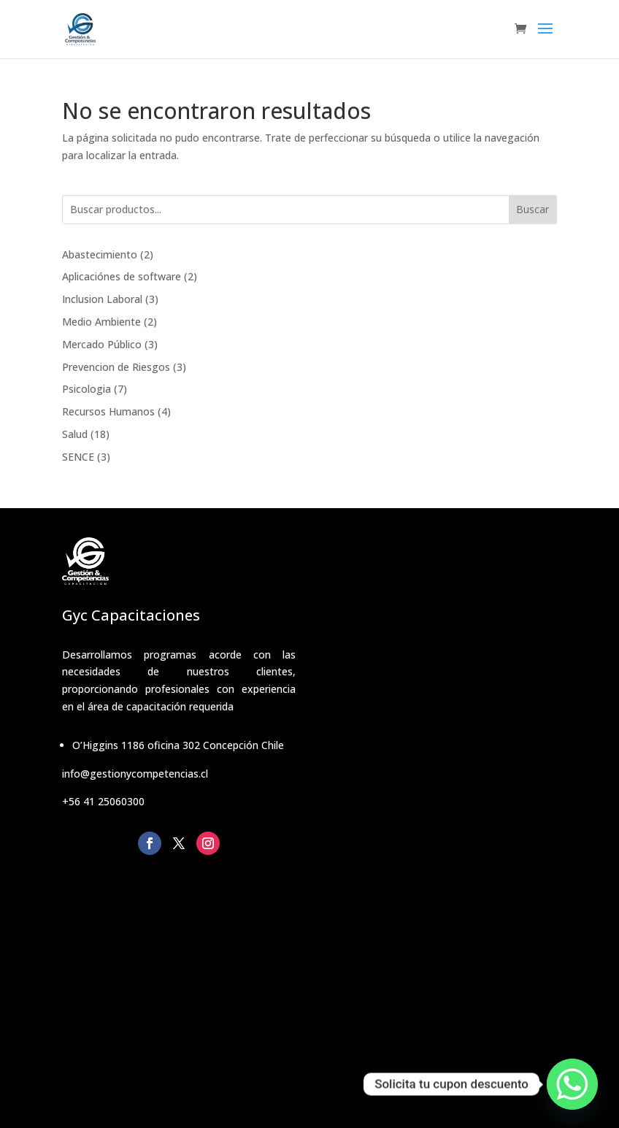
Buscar (532, 209)
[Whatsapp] (572, 1084)
